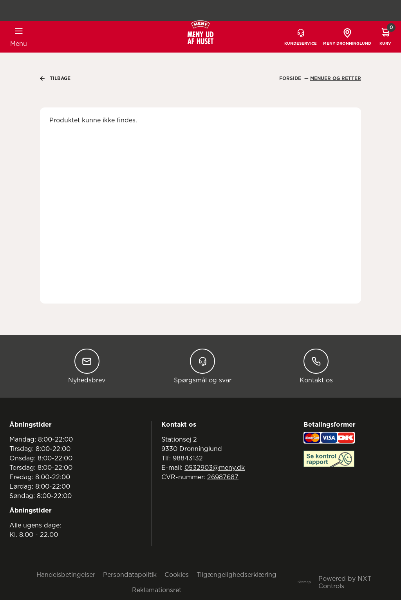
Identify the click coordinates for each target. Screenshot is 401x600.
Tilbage (55, 78)
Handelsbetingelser (65, 575)
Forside (291, 78)
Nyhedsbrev (86, 366)
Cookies (176, 575)
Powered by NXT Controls (344, 582)
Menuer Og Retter (335, 78)
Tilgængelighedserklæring (236, 575)
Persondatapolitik (130, 575)
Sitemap (304, 582)
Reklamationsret (156, 590)
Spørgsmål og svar (202, 366)
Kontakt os (316, 366)
